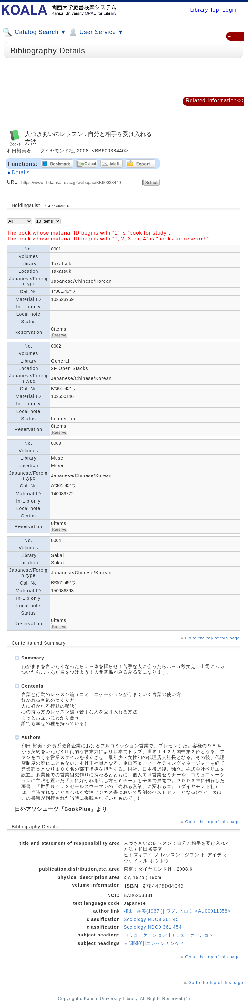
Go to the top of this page (212, 638)
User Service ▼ (96, 32)
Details (21, 172)
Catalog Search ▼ (34, 32)
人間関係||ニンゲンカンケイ (154, 943)
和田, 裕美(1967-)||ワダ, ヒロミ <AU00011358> (177, 911)
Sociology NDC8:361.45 (151, 919)
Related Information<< (214, 100)
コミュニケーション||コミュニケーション (169, 934)
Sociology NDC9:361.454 (152, 927)
